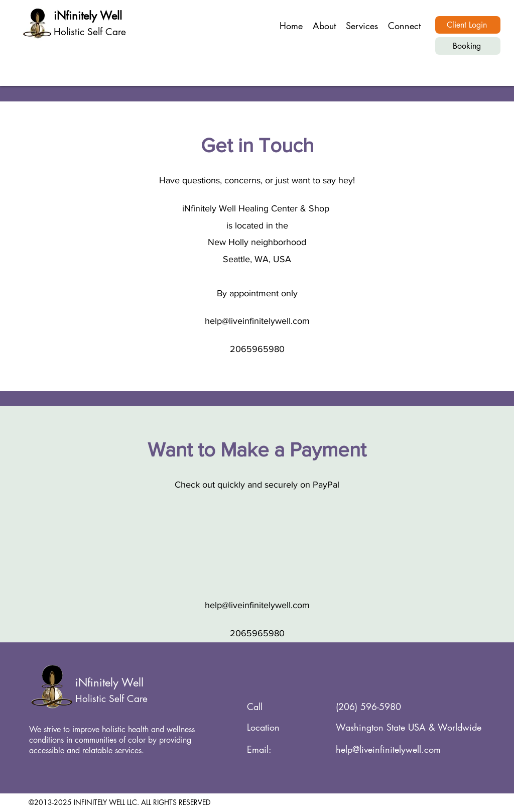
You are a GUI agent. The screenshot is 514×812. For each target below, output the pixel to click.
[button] (362, 25)
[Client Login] (467, 25)
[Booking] (467, 46)
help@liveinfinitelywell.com (257, 321)
